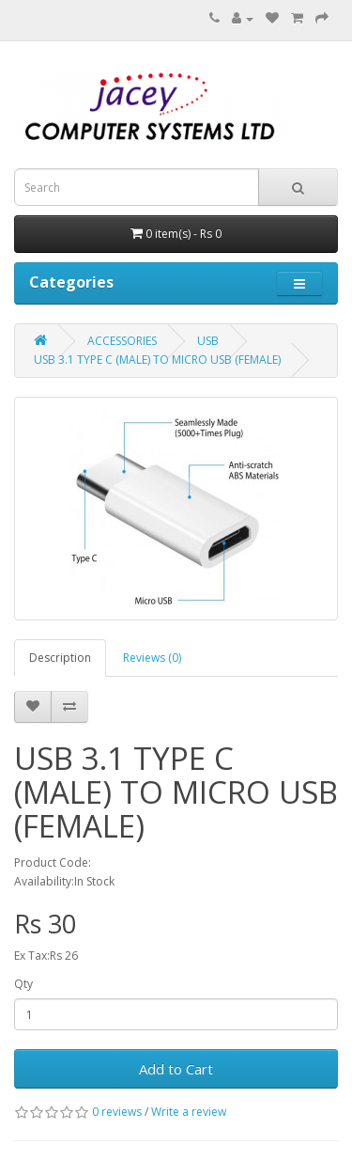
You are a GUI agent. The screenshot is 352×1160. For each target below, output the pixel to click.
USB (208, 341)
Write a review (188, 1112)
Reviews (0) (152, 658)
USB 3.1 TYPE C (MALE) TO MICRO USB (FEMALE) (157, 360)
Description (60, 658)
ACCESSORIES (122, 341)
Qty (23, 984)
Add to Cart (176, 1068)
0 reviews (117, 1112)
